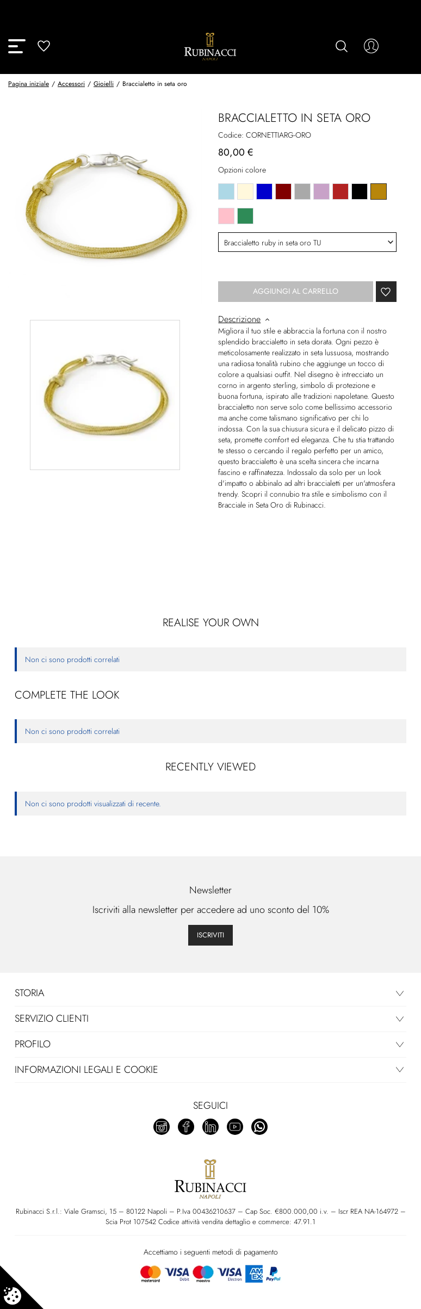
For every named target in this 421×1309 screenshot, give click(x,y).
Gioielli (104, 84)
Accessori (71, 84)
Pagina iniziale (28, 84)
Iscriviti (210, 935)
